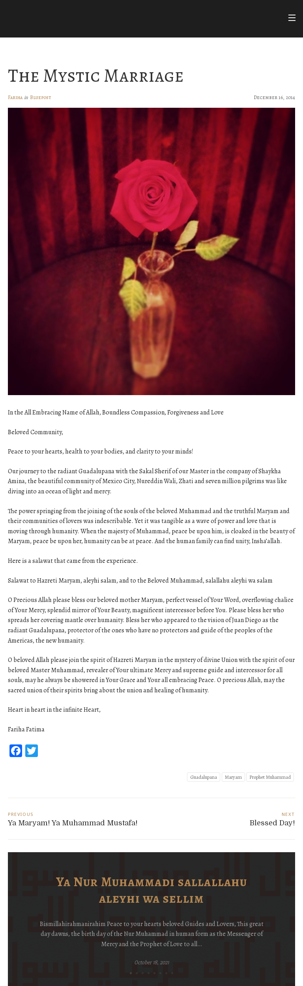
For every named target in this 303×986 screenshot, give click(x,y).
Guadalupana (203, 777)
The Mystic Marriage (96, 75)
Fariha (15, 97)
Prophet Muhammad (270, 777)
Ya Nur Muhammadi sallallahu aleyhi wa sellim (151, 890)
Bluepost (40, 97)
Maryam (233, 777)
